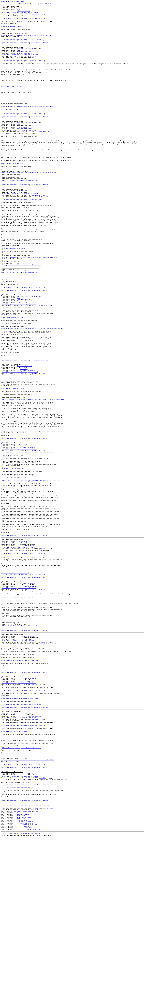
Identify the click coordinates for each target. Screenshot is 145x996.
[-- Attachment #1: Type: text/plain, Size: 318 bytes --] (23, 659)
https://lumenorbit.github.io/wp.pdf (14, 871)
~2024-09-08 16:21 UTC (32, 958)
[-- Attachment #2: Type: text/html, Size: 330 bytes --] (22, 839)
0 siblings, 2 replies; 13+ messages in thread (20, 443)
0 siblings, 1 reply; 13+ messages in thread (19, 700)
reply (15, 51)
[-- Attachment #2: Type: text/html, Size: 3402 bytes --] (23, 135)
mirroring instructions (31, 992)
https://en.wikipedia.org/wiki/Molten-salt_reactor (20, 832)
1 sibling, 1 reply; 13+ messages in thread (18, 652)
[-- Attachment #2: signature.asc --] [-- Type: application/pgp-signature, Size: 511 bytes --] (23, 684)
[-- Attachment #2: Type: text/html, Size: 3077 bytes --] (23, 343)
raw (43, 16)
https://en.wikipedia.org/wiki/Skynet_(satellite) (19, 787)
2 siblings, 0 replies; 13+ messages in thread (20, 65)
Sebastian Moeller (24, 61)
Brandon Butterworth (24, 63)
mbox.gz (36, 962)
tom (18, 11)
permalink (35, 16)
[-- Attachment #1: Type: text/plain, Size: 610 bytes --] (23, 863)
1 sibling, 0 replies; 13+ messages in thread (19, 535)
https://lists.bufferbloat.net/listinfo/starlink (20, 215)
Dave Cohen (23, 151)
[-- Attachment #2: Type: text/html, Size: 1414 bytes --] (23, 911)
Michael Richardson (27, 441)
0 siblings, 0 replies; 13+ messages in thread (20, 230)
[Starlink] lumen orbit (24, 57)
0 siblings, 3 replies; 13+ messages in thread (20, 14)
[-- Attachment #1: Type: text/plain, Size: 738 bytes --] (23, 72)
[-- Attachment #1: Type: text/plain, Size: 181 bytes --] (23, 822)
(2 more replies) (23, 13)
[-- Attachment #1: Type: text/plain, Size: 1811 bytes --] (23, 237)
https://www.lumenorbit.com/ (11, 31)
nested (26, 51)
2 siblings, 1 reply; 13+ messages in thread (19, 155)
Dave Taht (28, 761)
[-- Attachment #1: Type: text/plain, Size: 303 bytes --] (23, 22)
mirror (42, 4)
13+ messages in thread (39, 51)
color (35, 4)
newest (45, 958)
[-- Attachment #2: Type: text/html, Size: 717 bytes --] (22, 47)
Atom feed (50, 4)
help (29, 4)
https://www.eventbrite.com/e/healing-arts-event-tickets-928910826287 (27, 42)
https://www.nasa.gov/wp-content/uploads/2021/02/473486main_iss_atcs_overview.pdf (32, 391)
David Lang (23, 360)
